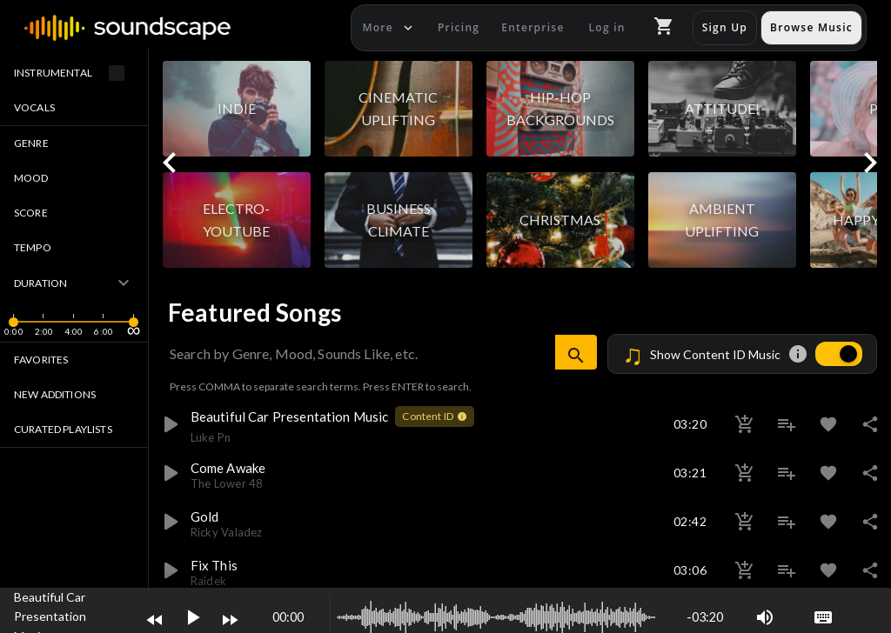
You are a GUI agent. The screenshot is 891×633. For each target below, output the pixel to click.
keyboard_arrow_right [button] (870, 162)
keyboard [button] (823, 617)
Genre (31, 143)
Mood (31, 177)
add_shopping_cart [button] (744, 424)
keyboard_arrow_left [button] (170, 162)
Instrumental (74, 73)
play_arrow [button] (169, 424)
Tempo (32, 247)
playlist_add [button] (786, 424)
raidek (208, 581)
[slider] (13, 334)
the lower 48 (227, 483)
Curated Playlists (63, 429)
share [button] (870, 424)
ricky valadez (227, 532)
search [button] (576, 355)
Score (31, 212)
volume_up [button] (764, 617)
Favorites (41, 359)
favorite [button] (828, 424)
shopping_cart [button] (663, 26)
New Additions (55, 394)
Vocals (34, 107)
